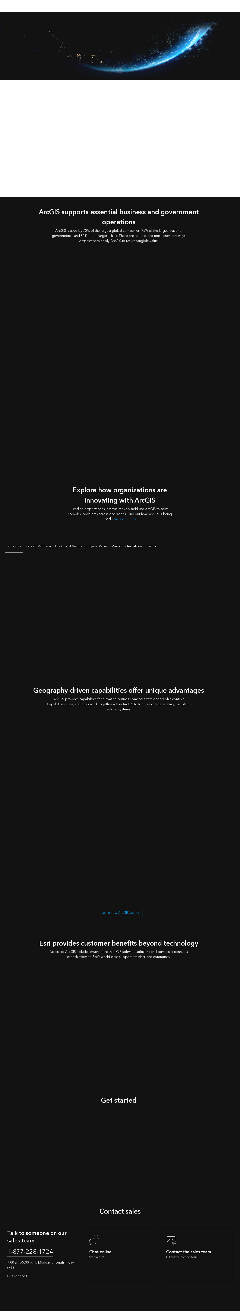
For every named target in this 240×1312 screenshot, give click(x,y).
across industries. (124, 519)
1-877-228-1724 (32, 1252)
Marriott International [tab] (127, 546)
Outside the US (18, 1277)
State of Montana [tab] (38, 546)
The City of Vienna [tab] (68, 546)
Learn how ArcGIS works (120, 913)
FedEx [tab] (151, 546)
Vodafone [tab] (13, 546)
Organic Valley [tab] (97, 546)
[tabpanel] (120, 608)
